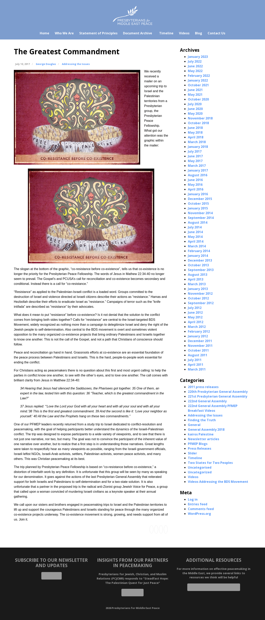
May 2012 (195, 317)
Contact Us (216, 33)
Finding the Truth (202, 420)
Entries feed (197, 504)
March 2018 (197, 142)
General (194, 425)
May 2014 (195, 236)
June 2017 (195, 156)
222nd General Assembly (207, 401)
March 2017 (197, 165)
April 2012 (195, 322)
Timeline (166, 33)
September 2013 (201, 270)
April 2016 (195, 189)
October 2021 (198, 85)
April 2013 (195, 279)
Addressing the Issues (76, 64)
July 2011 (195, 360)
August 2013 (197, 274)
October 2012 (198, 298)
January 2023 (198, 56)
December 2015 (200, 199)
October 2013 (198, 265)
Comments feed (201, 509)
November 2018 (200, 118)
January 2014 (198, 255)
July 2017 (195, 151)
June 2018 (195, 128)
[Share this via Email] (166, 529)
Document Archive (137, 33)
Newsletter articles (203, 439)
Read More (132, 592)
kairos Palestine (201, 434)
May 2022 (195, 71)
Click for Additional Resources (214, 587)
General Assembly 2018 (206, 429)
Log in (193, 499)
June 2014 (195, 232)
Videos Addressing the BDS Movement (218, 481)
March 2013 (197, 284)
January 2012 (198, 336)
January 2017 (198, 170)
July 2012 (195, 308)
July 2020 (195, 104)
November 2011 (200, 345)
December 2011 (200, 341)
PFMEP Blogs (197, 444)
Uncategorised (199, 467)
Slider (192, 453)
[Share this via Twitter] (161, 529)
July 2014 (195, 227)
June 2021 (195, 90)
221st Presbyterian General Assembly (217, 396)
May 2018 (195, 132)
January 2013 (198, 289)
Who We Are (64, 33)
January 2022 (198, 80)
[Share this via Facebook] (151, 529)
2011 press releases (203, 387)
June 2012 (195, 312)
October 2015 (198, 203)
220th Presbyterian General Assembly (218, 391)
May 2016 (195, 184)
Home (44, 33)
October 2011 (198, 350)
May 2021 (195, 94)
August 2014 (197, 222)
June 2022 (195, 66)
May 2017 (195, 161)
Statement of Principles (98, 33)
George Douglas (46, 64)
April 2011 (195, 364)
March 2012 (197, 327)
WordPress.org (199, 513)
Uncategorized (200, 472)
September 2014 (201, 218)
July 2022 (195, 61)
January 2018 (198, 146)
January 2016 (198, 194)
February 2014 (199, 251)
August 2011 (197, 355)
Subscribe (51, 576)
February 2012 (199, 331)
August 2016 (197, 175)
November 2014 (200, 213)
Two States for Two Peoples (210, 463)
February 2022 (199, 75)
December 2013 (200, 260)
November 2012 (200, 293)
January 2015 (198, 208)
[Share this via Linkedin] (156, 529)
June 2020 (195, 109)
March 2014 (197, 246)
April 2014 (195, 241)
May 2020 (195, 113)
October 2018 (198, 123)
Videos (184, 33)
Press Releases (199, 448)
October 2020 (198, 99)
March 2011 (197, 369)
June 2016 (195, 180)
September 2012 (201, 303)
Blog (198, 33)
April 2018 (195, 137)
